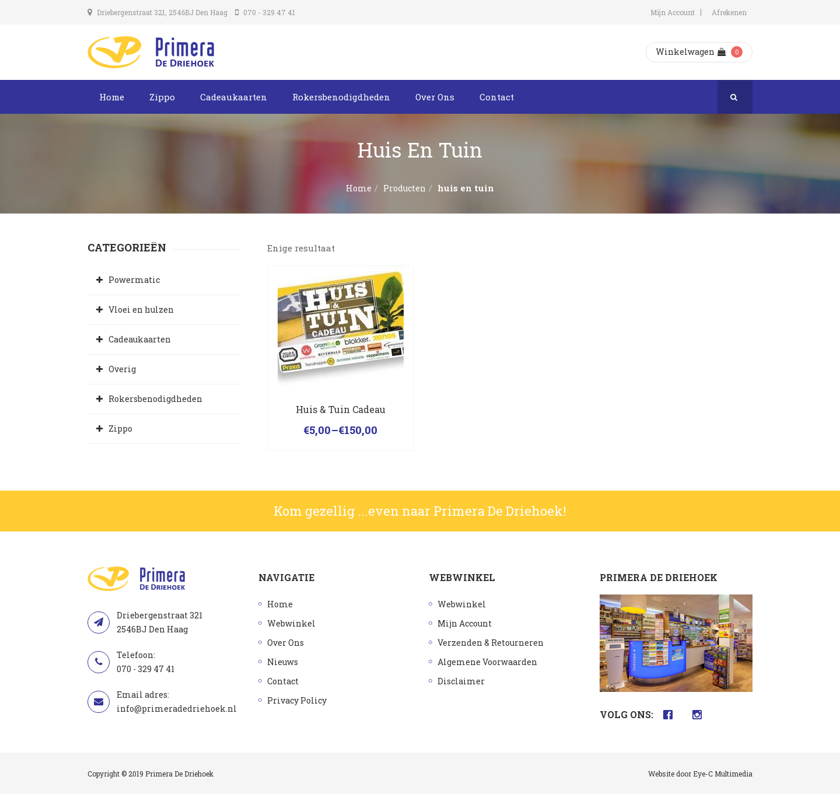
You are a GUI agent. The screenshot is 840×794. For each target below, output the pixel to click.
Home (111, 97)
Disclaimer (461, 681)
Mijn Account (672, 12)
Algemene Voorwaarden (487, 661)
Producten (404, 188)
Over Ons (434, 97)
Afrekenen (729, 12)
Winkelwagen (691, 51)
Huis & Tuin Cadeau (341, 409)
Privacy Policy (297, 700)
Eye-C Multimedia (722, 773)
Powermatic (134, 279)
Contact (497, 97)
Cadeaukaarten (233, 97)
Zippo (162, 97)
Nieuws (282, 661)
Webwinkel (291, 623)
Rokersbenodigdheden (341, 97)
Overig (122, 369)
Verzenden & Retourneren (491, 642)
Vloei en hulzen (141, 309)
